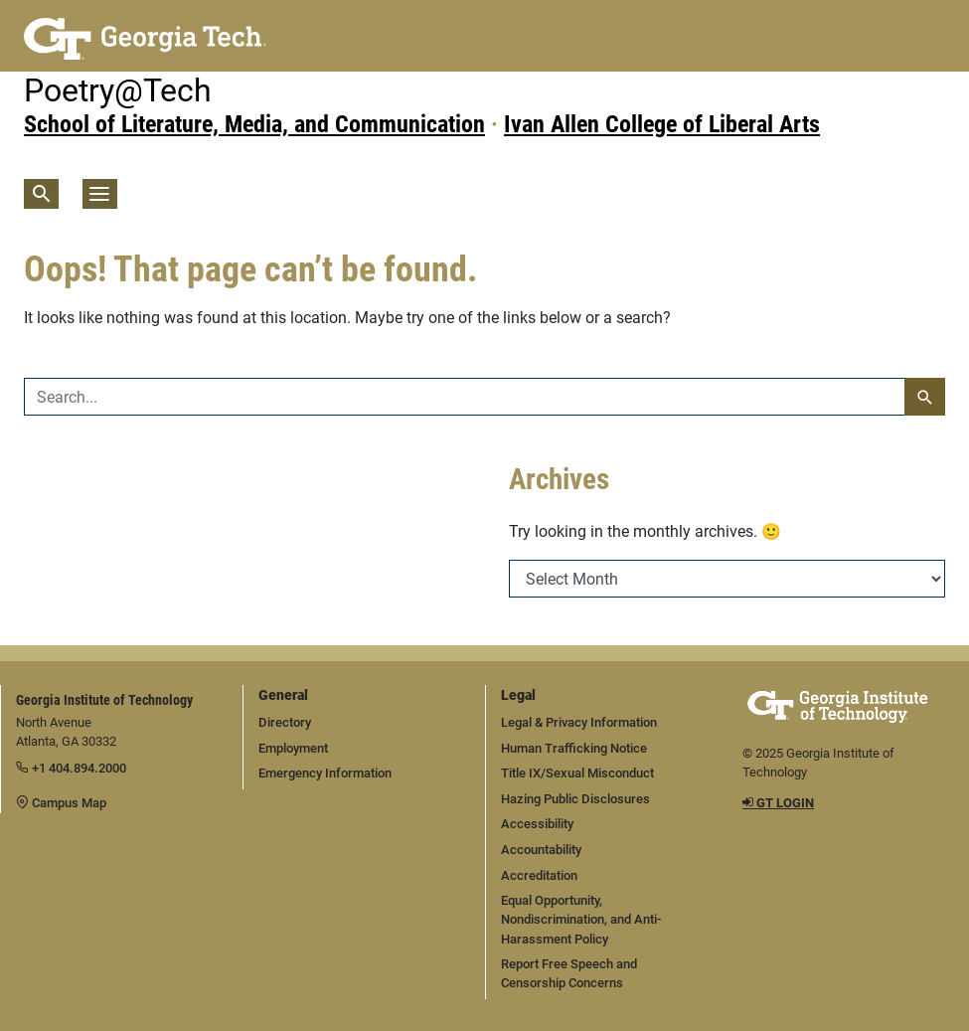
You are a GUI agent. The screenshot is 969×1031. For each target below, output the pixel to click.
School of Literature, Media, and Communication (254, 124)
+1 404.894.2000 (71, 768)
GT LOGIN (778, 802)
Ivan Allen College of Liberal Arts (662, 124)
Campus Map (61, 802)
